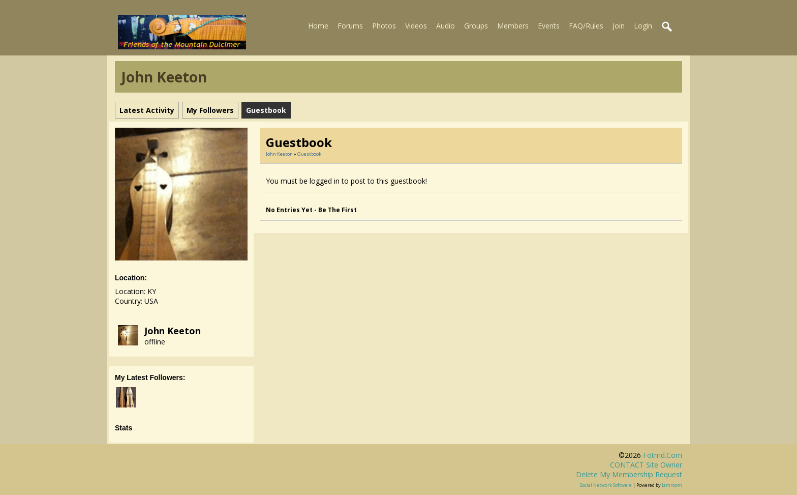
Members (513, 26)
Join (618, 26)
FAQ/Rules (586, 26)
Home (318, 26)
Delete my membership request (629, 474)
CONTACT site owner (646, 465)
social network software (606, 485)
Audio (445, 26)
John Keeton (172, 331)
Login (643, 26)
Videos (416, 26)
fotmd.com (662, 455)
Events (549, 26)
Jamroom (672, 485)
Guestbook (309, 154)
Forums (350, 26)
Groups (476, 26)
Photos (384, 26)
